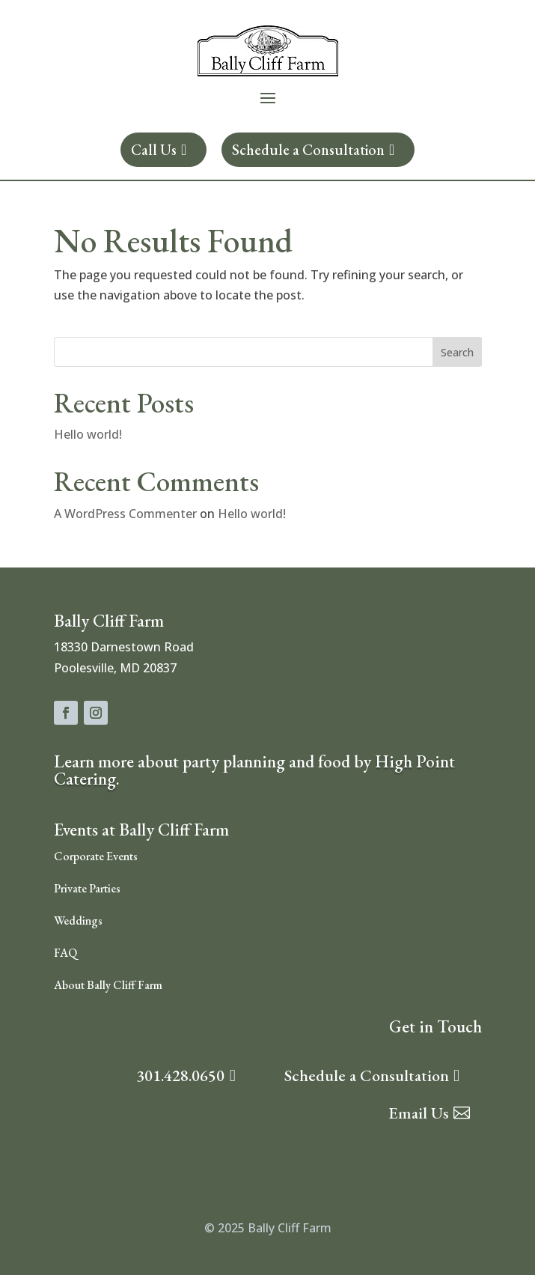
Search (457, 352)
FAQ (65, 953)
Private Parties (87, 888)
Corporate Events (96, 856)
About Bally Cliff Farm (108, 985)
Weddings (78, 920)
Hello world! (88, 434)
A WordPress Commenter (125, 513)
